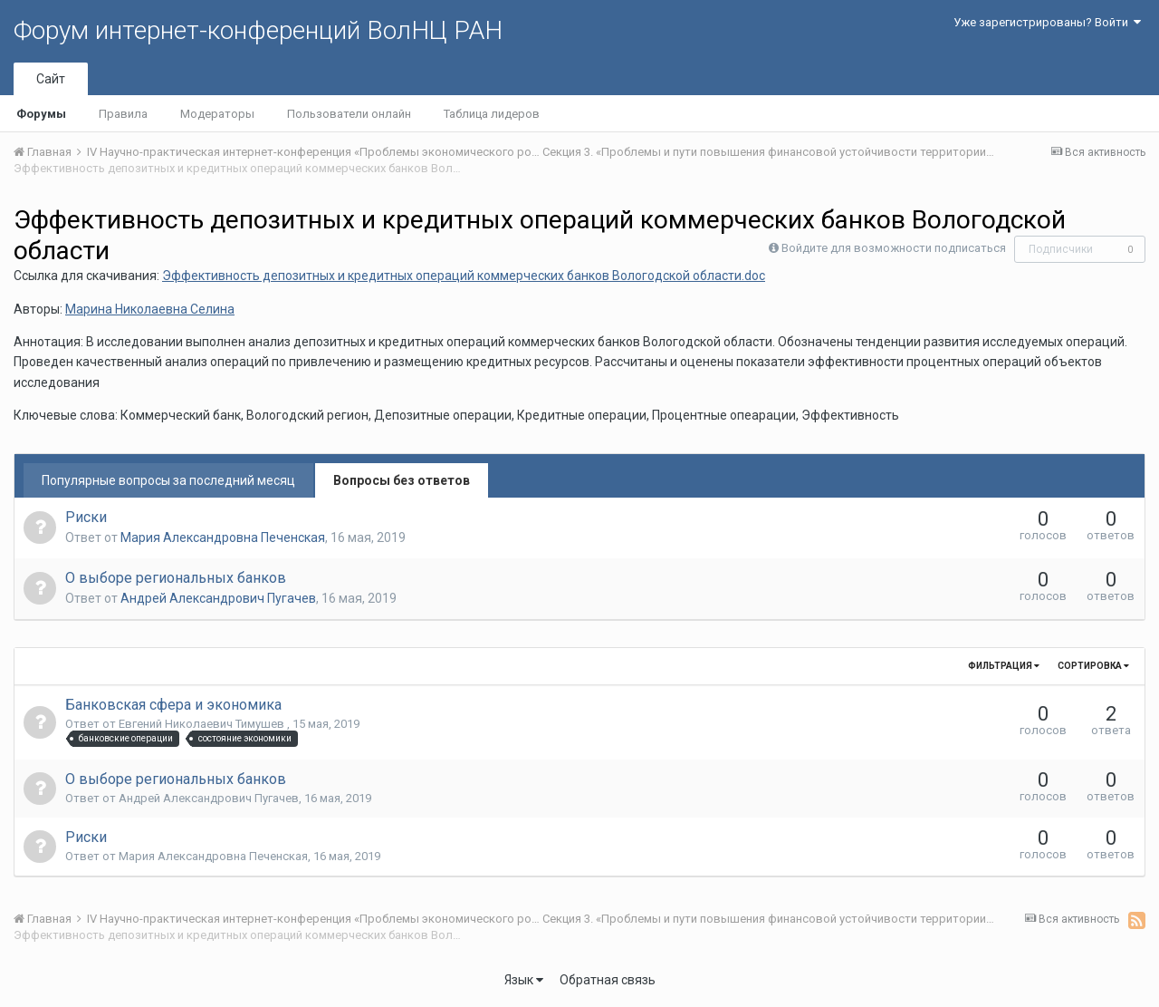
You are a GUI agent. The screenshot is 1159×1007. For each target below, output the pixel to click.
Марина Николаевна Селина (150, 309)
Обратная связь (608, 980)
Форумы (41, 114)
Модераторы (217, 114)
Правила (123, 114)
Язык (523, 980)
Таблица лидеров (492, 114)
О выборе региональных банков (175, 577)
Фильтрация (1003, 666)
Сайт (50, 79)
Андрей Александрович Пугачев (218, 598)
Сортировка (1093, 666)
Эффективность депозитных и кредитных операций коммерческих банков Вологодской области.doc (463, 275)
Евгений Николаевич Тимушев (203, 724)
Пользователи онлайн (349, 114)
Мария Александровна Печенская (222, 537)
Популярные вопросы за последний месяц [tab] (168, 480)
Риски (86, 517)
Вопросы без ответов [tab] (401, 480)
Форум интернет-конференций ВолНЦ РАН (258, 30)
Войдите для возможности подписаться (893, 248)
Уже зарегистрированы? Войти (1047, 22)
